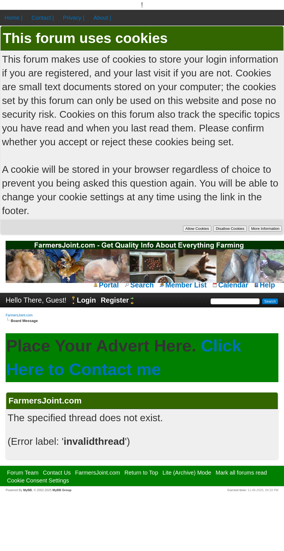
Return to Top (141, 473)
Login (86, 300)
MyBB (27, 490)
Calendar (233, 285)
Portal (109, 285)
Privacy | (73, 18)
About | (102, 18)
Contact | (42, 18)
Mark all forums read (241, 473)
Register (115, 300)
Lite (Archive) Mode (187, 473)
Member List (186, 285)
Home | (13, 18)
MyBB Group (61, 490)
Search (142, 285)
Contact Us (57, 473)
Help (267, 285)
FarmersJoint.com (19, 315)
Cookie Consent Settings (38, 480)
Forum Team (23, 473)
